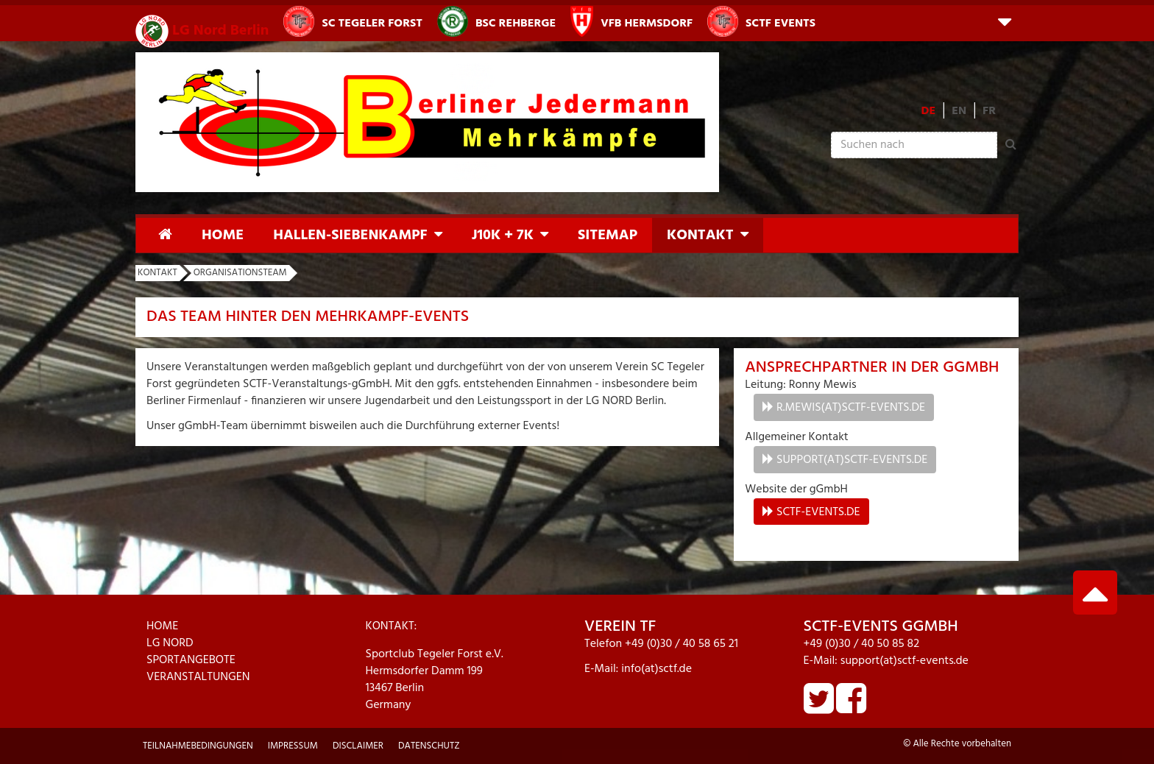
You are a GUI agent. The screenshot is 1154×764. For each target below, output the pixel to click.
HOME (162, 626)
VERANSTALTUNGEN (198, 677)
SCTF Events (761, 21)
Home (223, 235)
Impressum (293, 746)
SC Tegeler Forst (352, 21)
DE (928, 111)
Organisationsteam (240, 272)
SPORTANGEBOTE (191, 660)
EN (959, 111)
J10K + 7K (503, 235)
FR (989, 111)
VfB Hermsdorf (631, 21)
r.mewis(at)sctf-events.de (850, 407)
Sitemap (607, 235)
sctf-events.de (818, 512)
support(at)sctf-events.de (851, 460)
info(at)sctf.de (656, 669)
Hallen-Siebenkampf (350, 235)
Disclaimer (358, 746)
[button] (1005, 21)
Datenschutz (429, 746)
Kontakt (700, 235)
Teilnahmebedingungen (198, 746)
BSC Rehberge (496, 21)
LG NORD (170, 643)
